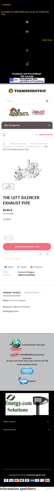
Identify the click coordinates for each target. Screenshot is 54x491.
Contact (6, 4)
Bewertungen (31, 292)
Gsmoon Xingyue (26, 272)
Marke (5, 272)
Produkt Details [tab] (12, 292)
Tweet (24, 267)
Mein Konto (47, 40)
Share (10, 267)
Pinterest (38, 267)
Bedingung (8, 311)
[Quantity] (8, 238)
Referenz (7, 275)
